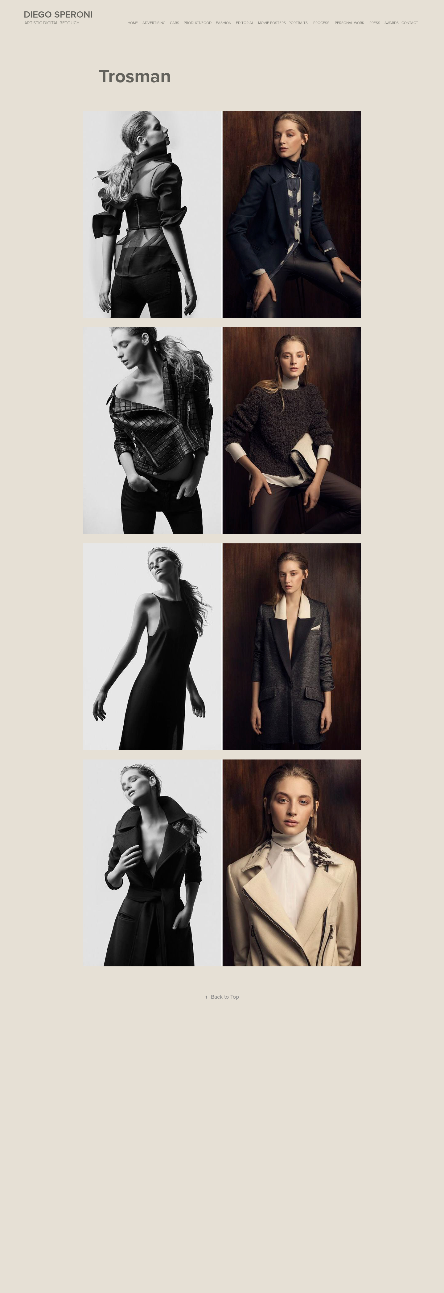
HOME (133, 22)
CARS (174, 22)
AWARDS (391, 22)
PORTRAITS (298, 22)
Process (321, 22)
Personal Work (349, 22)
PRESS (374, 22)
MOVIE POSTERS (272, 22)
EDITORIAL (245, 22)
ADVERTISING (154, 22)
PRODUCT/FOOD (198, 22)
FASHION (223, 22)
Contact (409, 22)
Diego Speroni (58, 14)
